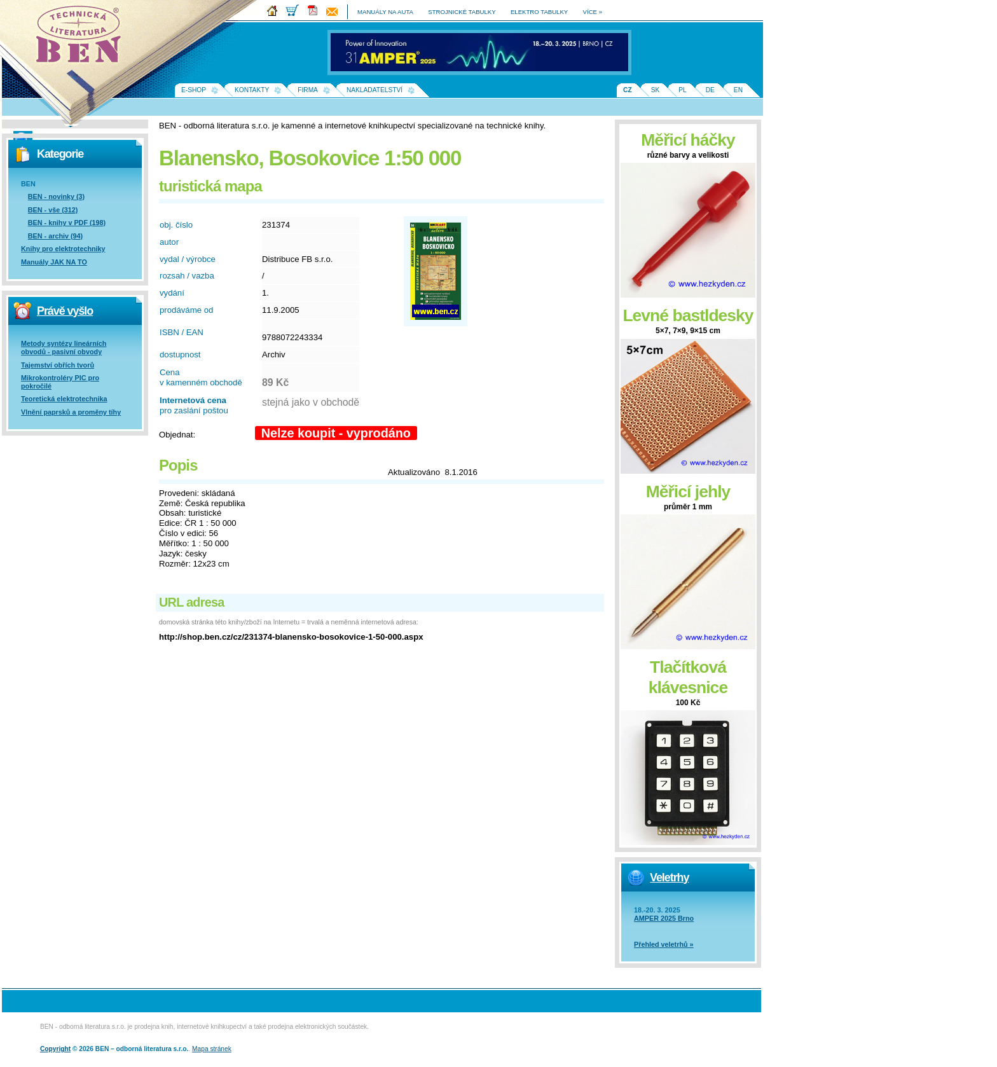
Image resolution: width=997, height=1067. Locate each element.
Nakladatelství (374, 89)
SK (655, 89)
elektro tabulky (539, 11)
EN (738, 89)
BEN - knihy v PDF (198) (67, 222)
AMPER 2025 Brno (664, 918)
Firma (308, 89)
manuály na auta (385, 11)
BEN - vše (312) (53, 210)
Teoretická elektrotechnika (64, 399)
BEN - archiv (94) (55, 236)
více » (592, 11)
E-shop (193, 89)
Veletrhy (669, 877)
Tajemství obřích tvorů (57, 365)
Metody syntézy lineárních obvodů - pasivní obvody (63, 347)
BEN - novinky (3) (56, 196)
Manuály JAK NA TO (54, 262)
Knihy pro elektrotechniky (63, 248)
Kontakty (252, 89)
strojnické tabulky (461, 11)
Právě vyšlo (65, 311)
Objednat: (177, 434)
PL (682, 89)
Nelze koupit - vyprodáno (336, 433)
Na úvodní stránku (82, 38)
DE (710, 89)
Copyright (55, 1048)
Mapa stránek (211, 1048)
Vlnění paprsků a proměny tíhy (71, 412)
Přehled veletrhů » (664, 944)
